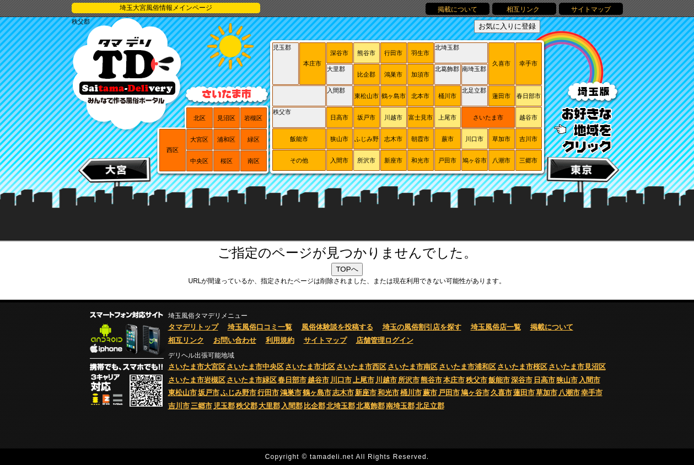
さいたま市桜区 (522, 367)
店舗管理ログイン (384, 340)
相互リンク (524, 9)
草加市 (501, 139)
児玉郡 (282, 47)
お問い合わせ (234, 340)
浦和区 (226, 139)
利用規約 (280, 340)
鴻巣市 (393, 74)
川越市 (393, 117)
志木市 (393, 139)
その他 (299, 160)
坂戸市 (366, 117)
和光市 (420, 160)
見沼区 (226, 118)
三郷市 (528, 160)
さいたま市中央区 (255, 367)
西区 (172, 150)
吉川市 (528, 139)
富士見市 (420, 117)
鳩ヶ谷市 (474, 160)
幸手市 (528, 63)
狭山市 (339, 139)
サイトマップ (591, 9)
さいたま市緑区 (252, 380)
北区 (199, 118)
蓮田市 (501, 96)
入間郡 (336, 90)
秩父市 (282, 112)
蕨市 (448, 139)
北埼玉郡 (447, 47)
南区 (254, 161)
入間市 (339, 160)
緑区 (254, 139)
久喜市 (501, 63)
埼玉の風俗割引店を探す (422, 327)
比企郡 (366, 74)
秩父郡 (81, 21)
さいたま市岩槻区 (196, 380)
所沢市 (366, 160)
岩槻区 (253, 118)
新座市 (393, 160)
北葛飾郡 (447, 69)
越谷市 (528, 117)
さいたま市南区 (413, 367)
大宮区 (199, 139)
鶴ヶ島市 (393, 96)
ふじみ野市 (238, 392)
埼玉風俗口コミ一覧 (260, 327)
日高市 (339, 117)
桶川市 (447, 96)
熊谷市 (366, 53)
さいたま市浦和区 (467, 367)
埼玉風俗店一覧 (496, 327)
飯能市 (299, 139)
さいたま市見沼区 (577, 367)
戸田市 (447, 160)
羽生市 (420, 53)
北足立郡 (474, 90)
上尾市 (447, 117)
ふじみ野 (366, 139)
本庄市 (312, 63)
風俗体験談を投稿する (337, 327)
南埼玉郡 (474, 69)
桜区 (226, 161)
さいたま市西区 (361, 367)
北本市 (420, 96)
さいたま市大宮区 (196, 367)
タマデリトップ (193, 327)
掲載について (457, 9)
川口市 (474, 139)
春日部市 (529, 96)
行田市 (393, 53)
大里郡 (336, 69)
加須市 (420, 74)
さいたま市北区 (310, 367)
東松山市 (366, 96)
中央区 (199, 161)
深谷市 (339, 53)
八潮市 (501, 160)
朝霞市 (420, 139)
